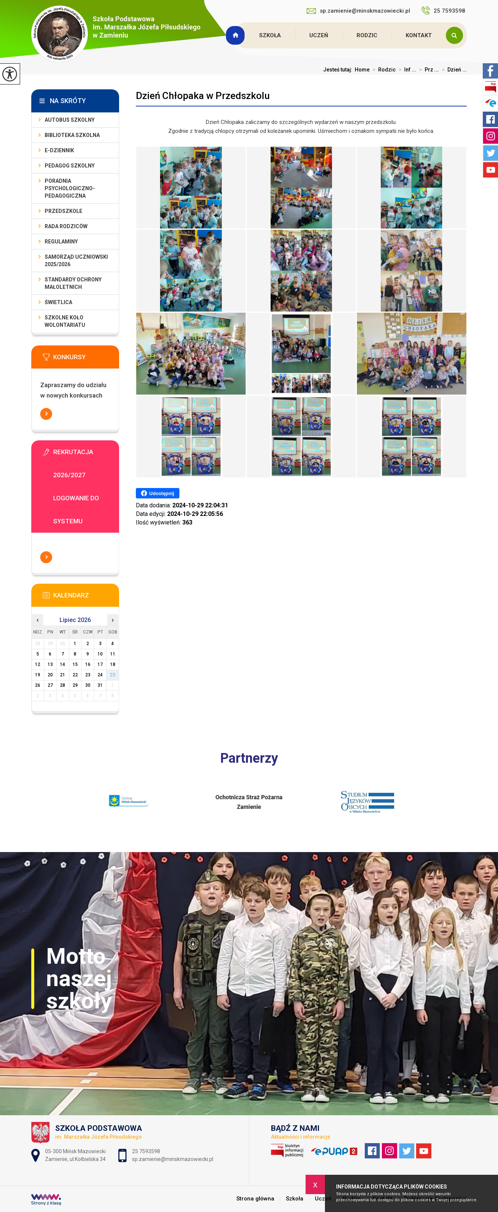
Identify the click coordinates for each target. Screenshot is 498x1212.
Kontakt (419, 35)
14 (62, 664)
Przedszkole (63, 211)
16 (87, 664)
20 (50, 674)
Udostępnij (157, 493)
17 (100, 664)
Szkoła (270, 35)
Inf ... (406, 69)
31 (100, 685)
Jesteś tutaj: (339, 69)
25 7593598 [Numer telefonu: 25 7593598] (146, 1151)
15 (75, 664)
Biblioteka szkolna (72, 135)
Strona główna (236, 35)
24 (100, 674)
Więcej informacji (46, 414)
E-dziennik (59, 150)
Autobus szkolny (70, 120)
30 (87, 685)
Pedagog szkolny (70, 166)
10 (100, 654)
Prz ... (427, 69)
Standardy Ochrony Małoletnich (73, 283)
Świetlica (58, 302)
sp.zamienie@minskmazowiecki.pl (358, 10)
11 (112, 654)
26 (37, 685)
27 (50, 685)
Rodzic (367, 35)
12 (37, 664)
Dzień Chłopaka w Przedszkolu (203, 95)
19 (37, 674)
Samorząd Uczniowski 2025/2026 (76, 260)
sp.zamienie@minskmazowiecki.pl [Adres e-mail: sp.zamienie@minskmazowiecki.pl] (172, 1159)
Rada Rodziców (66, 226)
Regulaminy (61, 242)
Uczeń (318, 35)
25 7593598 (444, 10)
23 (87, 674)
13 (50, 664)
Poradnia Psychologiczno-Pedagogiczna (70, 188)
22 (75, 674)
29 (75, 685)
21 (62, 674)
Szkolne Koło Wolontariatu (65, 321)
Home (362, 69)
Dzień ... (453, 69)
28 (62, 685)
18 (112, 664)
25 (112, 674)
